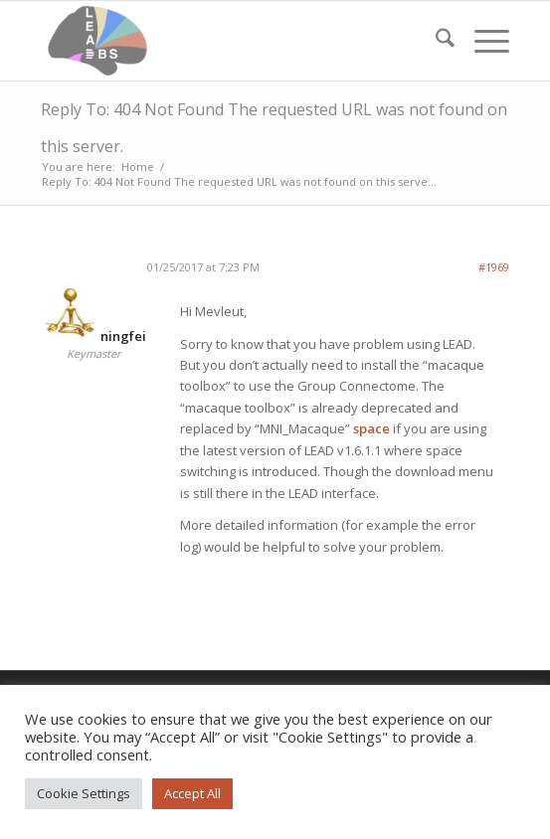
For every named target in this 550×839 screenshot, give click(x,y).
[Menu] (482, 41)
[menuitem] (435, 41)
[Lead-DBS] (228, 41)
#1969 (493, 266)
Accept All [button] (192, 793)
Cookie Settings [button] (83, 793)
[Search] (435, 41)
